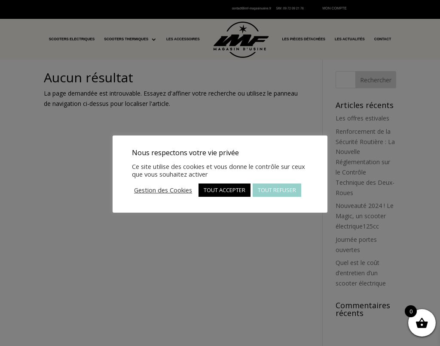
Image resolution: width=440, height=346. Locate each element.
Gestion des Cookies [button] (163, 190)
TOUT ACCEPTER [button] (224, 190)
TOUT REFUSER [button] (277, 190)
